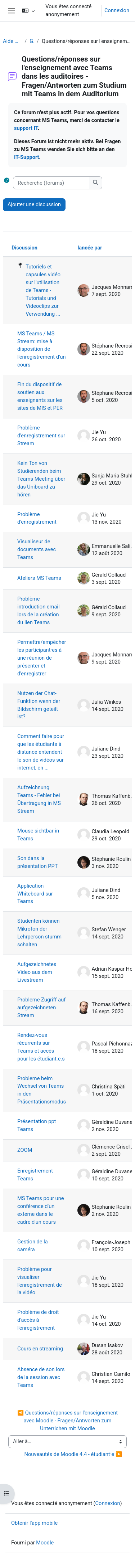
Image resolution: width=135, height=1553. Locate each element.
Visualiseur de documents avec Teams (36, 549)
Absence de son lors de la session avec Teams (41, 1377)
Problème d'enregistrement (37, 518)
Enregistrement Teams (35, 1175)
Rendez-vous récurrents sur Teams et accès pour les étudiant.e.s (41, 1047)
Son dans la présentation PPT (37, 862)
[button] (28, 11)
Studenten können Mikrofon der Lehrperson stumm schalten (39, 933)
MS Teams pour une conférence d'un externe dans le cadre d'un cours (40, 1210)
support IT (26, 128)
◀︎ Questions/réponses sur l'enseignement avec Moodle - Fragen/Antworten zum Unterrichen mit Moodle (68, 1420)
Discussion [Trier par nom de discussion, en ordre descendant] (24, 247)
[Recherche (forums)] (51, 182)
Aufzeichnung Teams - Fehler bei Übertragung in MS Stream (39, 799)
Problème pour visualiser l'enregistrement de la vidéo (39, 1281)
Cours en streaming (40, 1348)
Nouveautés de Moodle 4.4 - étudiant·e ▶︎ (73, 1454)
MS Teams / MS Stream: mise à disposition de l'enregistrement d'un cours (41, 349)
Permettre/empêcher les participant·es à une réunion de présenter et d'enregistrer (41, 658)
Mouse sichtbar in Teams (38, 835)
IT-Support (26, 157)
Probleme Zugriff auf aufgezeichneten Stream (41, 1007)
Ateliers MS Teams (39, 578)
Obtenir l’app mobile (34, 1523)
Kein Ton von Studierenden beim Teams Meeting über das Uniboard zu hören (41, 479)
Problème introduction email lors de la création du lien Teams (38, 611)
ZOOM (24, 1150)
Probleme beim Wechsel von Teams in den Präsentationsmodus (41, 1090)
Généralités (32, 41)
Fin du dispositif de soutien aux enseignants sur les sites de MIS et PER (40, 396)
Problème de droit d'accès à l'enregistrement (38, 1320)
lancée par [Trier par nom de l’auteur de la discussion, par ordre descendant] (89, 247)
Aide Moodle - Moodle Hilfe (12, 41)
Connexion (116, 10)
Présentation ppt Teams (36, 1125)
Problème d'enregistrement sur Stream (41, 435)
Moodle (45, 1542)
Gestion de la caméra (32, 1245)
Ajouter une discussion (34, 204)
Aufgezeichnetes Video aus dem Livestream (36, 972)
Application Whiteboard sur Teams (35, 894)
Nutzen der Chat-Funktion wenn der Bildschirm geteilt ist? (38, 705)
